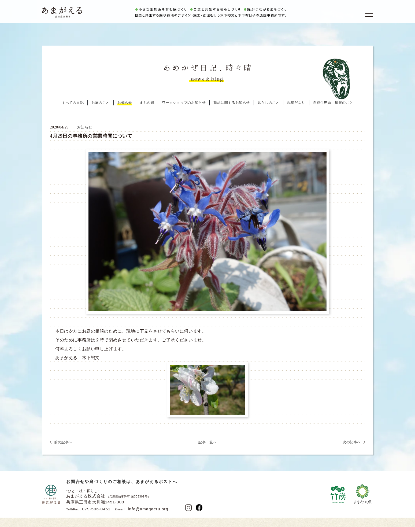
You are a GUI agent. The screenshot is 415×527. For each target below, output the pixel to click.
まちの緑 (147, 113)
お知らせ (124, 113)
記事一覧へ (207, 452)
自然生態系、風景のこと (333, 113)
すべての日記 (73, 113)
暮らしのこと (268, 113)
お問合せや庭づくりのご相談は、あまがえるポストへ (121, 492)
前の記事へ (63, 452)
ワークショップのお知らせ (184, 113)
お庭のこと (100, 113)
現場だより (296, 113)
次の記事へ (352, 452)
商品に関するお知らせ (231, 113)
